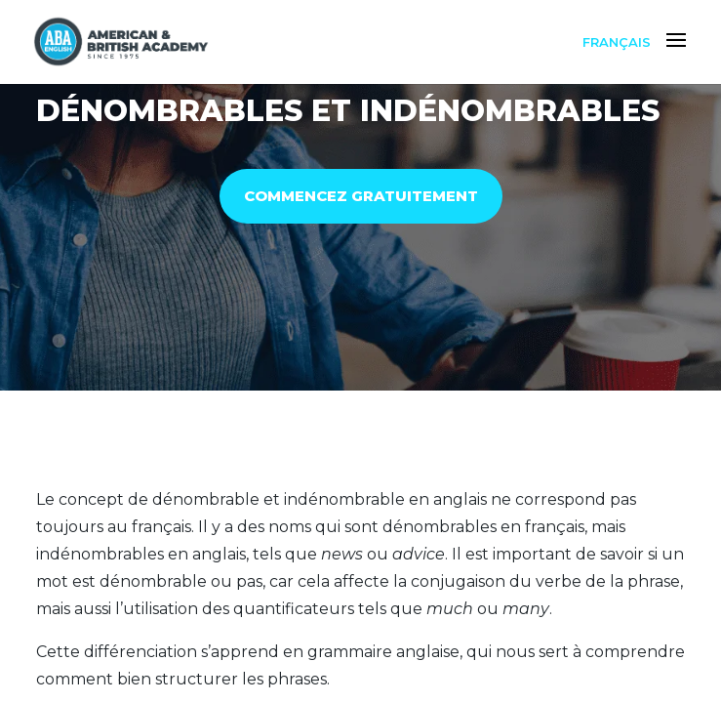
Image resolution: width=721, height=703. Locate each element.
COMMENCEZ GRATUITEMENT (361, 195)
